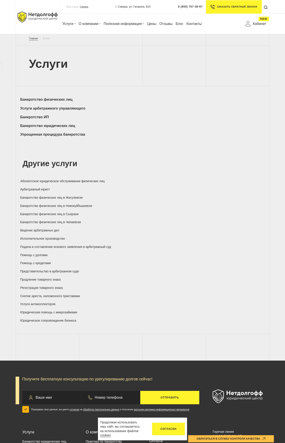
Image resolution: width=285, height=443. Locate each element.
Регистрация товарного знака (107, 199)
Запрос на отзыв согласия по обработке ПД (120, 410)
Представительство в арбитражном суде (228, 189)
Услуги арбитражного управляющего (105, 102)
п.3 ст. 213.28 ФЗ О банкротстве (232, 431)
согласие (74, 308)
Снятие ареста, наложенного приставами (170, 201)
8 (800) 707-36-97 (189, 6)
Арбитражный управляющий (42, 359)
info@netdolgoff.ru (225, 350)
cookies (105, 435)
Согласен (169, 429)
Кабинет (255, 24)
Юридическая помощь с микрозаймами (39, 213)
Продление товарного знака (42, 199)
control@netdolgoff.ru (227, 356)
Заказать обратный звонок (232, 7)
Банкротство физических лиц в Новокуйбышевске (235, 165)
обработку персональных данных (101, 308)
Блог (179, 24)
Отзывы (166, 24)
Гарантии (92, 347)
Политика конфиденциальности (110, 402)
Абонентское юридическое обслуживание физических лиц (44, 165)
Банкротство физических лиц (44, 102)
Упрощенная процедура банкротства (43, 115)
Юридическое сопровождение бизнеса (107, 213)
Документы (159, 348)
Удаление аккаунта (199, 402)
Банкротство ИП (163, 99)
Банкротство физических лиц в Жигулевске (171, 165)
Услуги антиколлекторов (230, 199)
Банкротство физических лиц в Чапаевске (108, 177)
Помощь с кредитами (164, 187)
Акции (90, 359)
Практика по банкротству (104, 340)
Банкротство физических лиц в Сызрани (44, 177)
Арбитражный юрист (101, 163)
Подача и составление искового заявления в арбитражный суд (45, 189)
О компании (89, 24)
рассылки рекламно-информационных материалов (161, 308)
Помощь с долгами (99, 187)
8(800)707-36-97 (227, 335)
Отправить (170, 296)
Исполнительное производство (235, 175)
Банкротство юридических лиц (236, 102)
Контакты (194, 24)
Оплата (156, 340)
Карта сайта (253, 402)
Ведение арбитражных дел (168, 175)
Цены (151, 24)
